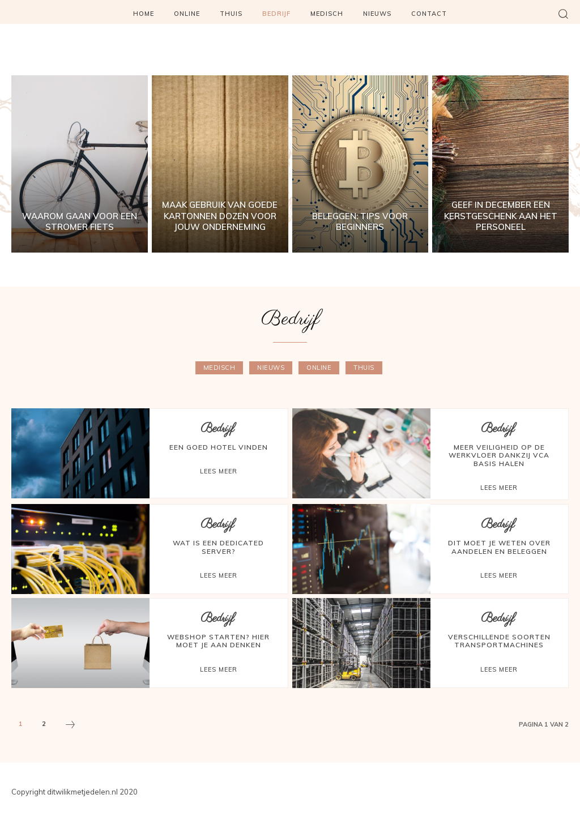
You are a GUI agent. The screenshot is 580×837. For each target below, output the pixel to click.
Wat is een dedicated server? (218, 547)
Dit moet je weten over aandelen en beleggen (499, 547)
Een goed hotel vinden (218, 447)
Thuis (364, 367)
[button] (563, 13)
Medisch (219, 367)
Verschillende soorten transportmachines (499, 641)
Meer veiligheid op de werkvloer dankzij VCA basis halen (499, 455)
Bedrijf (217, 429)
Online (318, 367)
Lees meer (218, 471)
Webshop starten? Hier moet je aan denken (218, 641)
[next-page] (70, 726)
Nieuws (270, 367)
